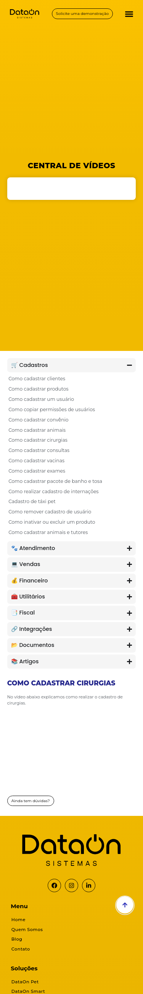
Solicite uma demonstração (82, 13)
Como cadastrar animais (37, 430)
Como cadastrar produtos (38, 389)
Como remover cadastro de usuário (49, 512)
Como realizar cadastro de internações (53, 491)
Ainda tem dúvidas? (30, 800)
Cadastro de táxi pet (32, 501)
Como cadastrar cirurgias (37, 440)
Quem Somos (27, 929)
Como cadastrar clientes (36, 378)
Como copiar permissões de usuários (51, 409)
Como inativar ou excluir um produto (51, 522)
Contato (20, 949)
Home (18, 919)
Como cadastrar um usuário (41, 399)
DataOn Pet (25, 981)
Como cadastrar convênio (38, 420)
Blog (16, 939)
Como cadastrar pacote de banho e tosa (55, 481)
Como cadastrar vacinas (36, 460)
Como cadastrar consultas (38, 450)
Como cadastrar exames (36, 471)
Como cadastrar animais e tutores (48, 532)
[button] (129, 14)
